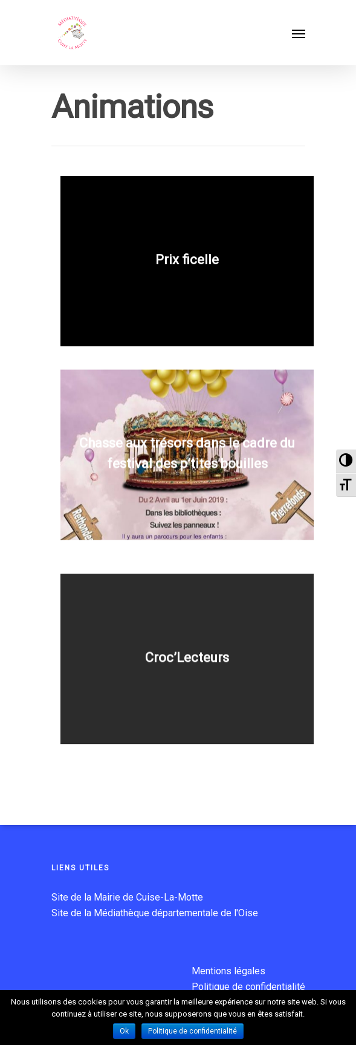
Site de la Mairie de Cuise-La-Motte (127, 897)
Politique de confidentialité (248, 986)
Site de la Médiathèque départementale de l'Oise (154, 913)
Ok (124, 1031)
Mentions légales (228, 971)
